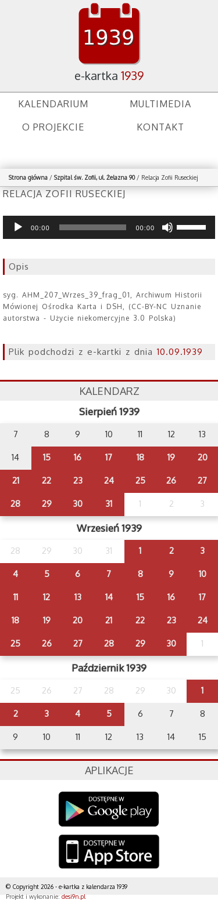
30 (78, 503)
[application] (109, 227)
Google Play (109, 809)
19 (171, 457)
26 (171, 480)
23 (78, 480)
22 (46, 480)
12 (46, 597)
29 (47, 503)
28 (15, 503)
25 (140, 480)
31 (108, 503)
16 (77, 457)
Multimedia (160, 104)
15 (47, 457)
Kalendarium (53, 104)
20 (203, 457)
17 (108, 457)
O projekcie (53, 127)
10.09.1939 (180, 351)
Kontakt (160, 127)
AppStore (109, 853)
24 (109, 480)
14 (109, 597)
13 (77, 597)
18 (140, 457)
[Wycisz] (167, 227)
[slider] (93, 227)
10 (202, 573)
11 (15, 597)
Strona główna (28, 177)
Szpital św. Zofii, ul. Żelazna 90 (94, 177)
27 (202, 480)
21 (15, 480)
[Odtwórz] (18, 227)
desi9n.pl (73, 896)
